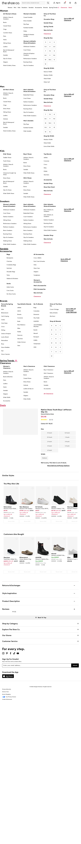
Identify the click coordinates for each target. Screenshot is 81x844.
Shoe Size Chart (49, 187)
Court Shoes (27, 50)
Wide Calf (47, 82)
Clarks (3, 319)
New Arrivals (48, 30)
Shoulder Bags (11, 271)
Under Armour (21, 342)
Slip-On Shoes (7, 58)
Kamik (35, 330)
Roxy (2, 344)
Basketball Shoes (28, 95)
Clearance (47, 34)
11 (54, 59)
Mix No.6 (52, 316)
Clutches (9, 261)
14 (45, 132)
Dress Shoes (6, 108)
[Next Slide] (75, 505)
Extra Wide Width (49, 146)
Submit (75, 665)
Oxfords (5, 119)
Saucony (19, 335)
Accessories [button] (38, 7)
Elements (36, 314)
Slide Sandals (27, 131)
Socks (9, 283)
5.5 (45, 46)
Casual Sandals (27, 17)
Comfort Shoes (7, 33)
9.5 (54, 55)
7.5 (50, 51)
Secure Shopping (6, 694)
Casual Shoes (7, 26)
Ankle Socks (10, 287)
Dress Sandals (27, 21)
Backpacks (10, 258)
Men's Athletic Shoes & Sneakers (29, 90)
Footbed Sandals (28, 27)
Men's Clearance (29, 366)
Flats (4, 36)
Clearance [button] (64, 7)
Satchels (9, 268)
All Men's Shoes (8, 89)
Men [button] (15, 7)
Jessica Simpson (6, 333)
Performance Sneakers (30, 58)
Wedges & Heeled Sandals (28, 35)
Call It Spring (5, 316)
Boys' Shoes (27, 154)
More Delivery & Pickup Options (58, 466)
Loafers (5, 46)
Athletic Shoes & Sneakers (8, 18)
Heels (5, 39)
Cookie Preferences (7, 699)
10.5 (50, 59)
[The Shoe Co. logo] (10, 3)
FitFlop (3, 330)
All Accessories (39, 254)
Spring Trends (48, 26)
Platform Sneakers (8, 227)
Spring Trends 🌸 (54, 7)
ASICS (19, 311)
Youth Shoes (6, 161)
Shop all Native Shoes (47, 414)
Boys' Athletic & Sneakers (48, 210)
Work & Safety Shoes (9, 65)
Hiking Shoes (7, 43)
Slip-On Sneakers (28, 65)
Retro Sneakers (7, 230)
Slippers (5, 62)
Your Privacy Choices (9, 697)
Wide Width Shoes (8, 193)
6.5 (54, 46)
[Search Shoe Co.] (33, 3)
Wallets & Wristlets (12, 278)
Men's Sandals (28, 121)
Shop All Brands (55, 321)
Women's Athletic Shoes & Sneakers (29, 42)
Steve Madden (5, 347)
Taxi (2, 351)
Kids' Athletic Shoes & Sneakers (50, 205)
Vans (18, 345)
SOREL (35, 340)
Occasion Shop (49, 19)
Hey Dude (36, 318)
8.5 (45, 55)
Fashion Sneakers (28, 102)
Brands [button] (45, 7)
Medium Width (48, 75)
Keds (18, 321)
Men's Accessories (40, 285)
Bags (8, 254)
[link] (11, 511)
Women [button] (10, 7)
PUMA (45, 171)
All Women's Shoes (9, 14)
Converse (46, 161)
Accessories (48, 180)
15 (49, 132)
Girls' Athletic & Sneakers (48, 215)
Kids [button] (19, 7)
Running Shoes (27, 62)
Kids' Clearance (49, 366)
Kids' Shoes (7, 154)
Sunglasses (37, 275)
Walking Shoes (7, 241)
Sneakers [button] (24, 7)
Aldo (2, 309)
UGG (35, 347)
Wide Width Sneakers (29, 115)
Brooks (19, 314)
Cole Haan (4, 323)
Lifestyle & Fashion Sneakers (28, 54)
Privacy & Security (6, 689)
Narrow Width (48, 72)
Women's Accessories (38, 281)
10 (45, 59)
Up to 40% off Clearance (69, 36)
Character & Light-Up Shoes (9, 173)
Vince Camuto (5, 354)
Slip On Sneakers (49, 227)
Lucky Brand (5, 337)
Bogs (35, 307)
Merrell (36, 333)
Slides (25, 31)
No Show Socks (11, 294)
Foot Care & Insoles (39, 261)
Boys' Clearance (48, 370)
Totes (8, 275)
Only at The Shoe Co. (50, 14)
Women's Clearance (6, 367)
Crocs (45, 164)
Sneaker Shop (48, 235)
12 (45, 64)
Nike (45, 168)
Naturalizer (4, 340)
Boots (5, 22)
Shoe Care (37, 268)
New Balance (21, 325)
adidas (46, 157)
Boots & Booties (8, 376)
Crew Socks (10, 290)
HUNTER (36, 321)
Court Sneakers (28, 216)
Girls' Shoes (27, 178)
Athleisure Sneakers (29, 46)
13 (54, 127)
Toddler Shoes (7, 157)
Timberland (37, 344)
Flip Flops (26, 24)
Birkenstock (4, 313)
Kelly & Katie (54, 313)
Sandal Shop (48, 23)
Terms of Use (5, 691)
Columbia (36, 311)
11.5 (46, 127)
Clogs (4, 29)
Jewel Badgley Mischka (38, 325)
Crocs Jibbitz (37, 258)
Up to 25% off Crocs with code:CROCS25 (71, 325)
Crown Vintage (54, 309)
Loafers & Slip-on (28, 388)
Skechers (46, 175)
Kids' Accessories (39, 289)
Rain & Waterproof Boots (8, 50)
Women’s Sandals (29, 14)
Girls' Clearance (48, 373)
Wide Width (47, 78)
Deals (70, 7)
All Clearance (48, 394)
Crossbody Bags (11, 265)
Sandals (31, 7)
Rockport (36, 337)
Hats (35, 265)
